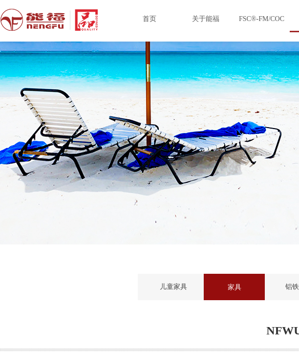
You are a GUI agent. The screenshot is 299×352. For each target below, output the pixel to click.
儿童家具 (173, 286)
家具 (234, 287)
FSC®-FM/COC (261, 18)
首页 (149, 18)
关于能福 (205, 18)
